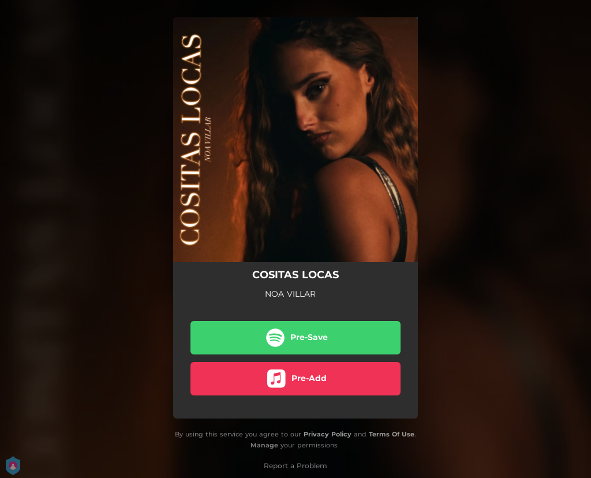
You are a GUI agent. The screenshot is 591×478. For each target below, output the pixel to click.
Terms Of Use (391, 434)
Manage (264, 445)
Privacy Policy (327, 434)
